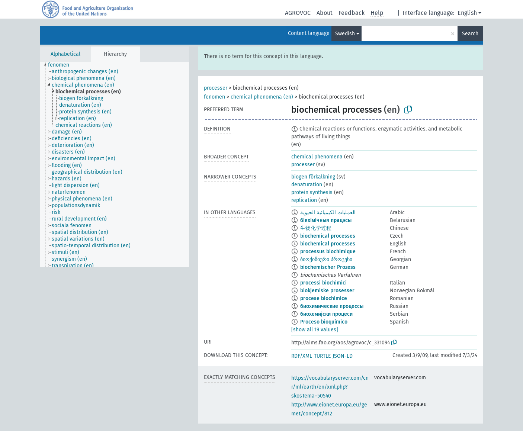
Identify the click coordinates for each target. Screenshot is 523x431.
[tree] (114, 164)
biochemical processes (327, 236)
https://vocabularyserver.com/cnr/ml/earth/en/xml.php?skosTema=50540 (330, 387)
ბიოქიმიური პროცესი (326, 259)
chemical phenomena (317, 157)
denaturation (306, 184)
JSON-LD (343, 356)
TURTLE (322, 356)
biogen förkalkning (313, 177)
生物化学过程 (315, 228)
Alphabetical (65, 54)
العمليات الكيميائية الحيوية (328, 212)
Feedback (351, 12)
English (467, 12)
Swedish (345, 33)
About (325, 12)
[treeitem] (62, 65)
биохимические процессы (331, 306)
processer (215, 88)
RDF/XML (301, 356)
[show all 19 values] (314, 330)
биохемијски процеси (326, 314)
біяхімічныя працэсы (326, 220)
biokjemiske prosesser (327, 290)
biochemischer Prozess (328, 267)
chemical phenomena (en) (262, 97)
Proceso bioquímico (323, 322)
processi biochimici (323, 283)
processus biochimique (328, 251)
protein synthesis (312, 192)
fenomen (214, 97)
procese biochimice (323, 298)
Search (470, 33)
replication (304, 200)
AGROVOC (298, 12)
